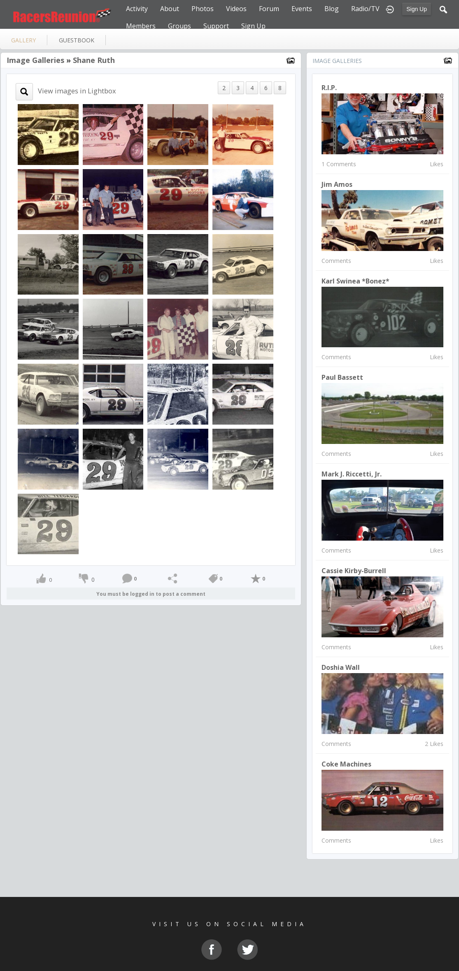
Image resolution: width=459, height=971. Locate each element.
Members (141, 25)
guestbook (76, 40)
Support (216, 25)
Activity (137, 8)
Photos (202, 8)
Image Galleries (35, 60)
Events (301, 8)
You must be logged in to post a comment (150, 593)
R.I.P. (329, 87)
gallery (23, 40)
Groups (179, 25)
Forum (269, 8)
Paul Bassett (342, 377)
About (169, 8)
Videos (236, 8)
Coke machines (346, 764)
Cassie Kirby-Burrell (354, 570)
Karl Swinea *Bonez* (355, 281)
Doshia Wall (341, 667)
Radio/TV (365, 8)
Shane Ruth (94, 60)
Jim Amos (337, 184)
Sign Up (416, 9)
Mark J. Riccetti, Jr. (352, 474)
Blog (331, 8)
